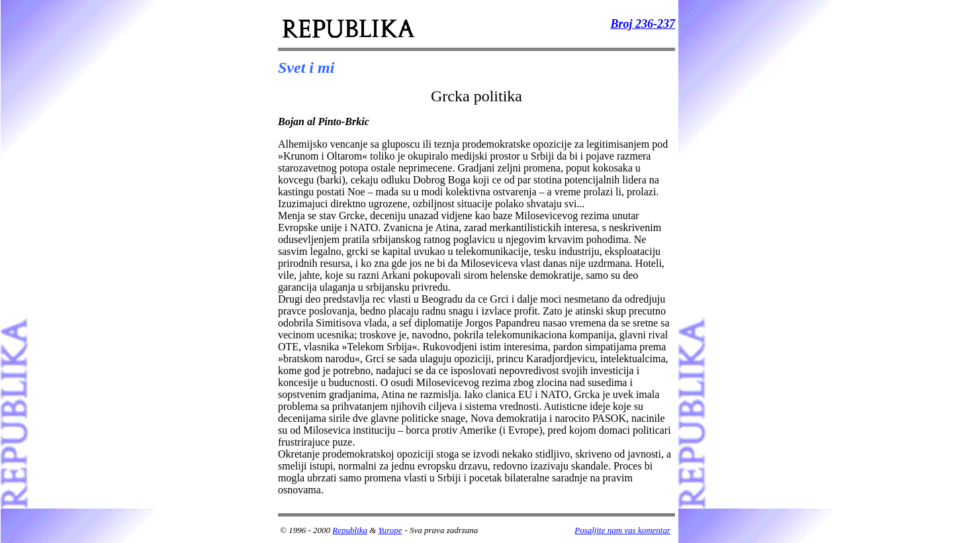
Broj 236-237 (642, 23)
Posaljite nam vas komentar (622, 530)
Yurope (390, 530)
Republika (349, 530)
